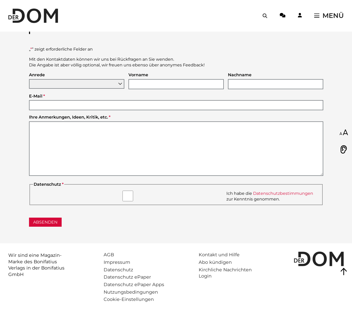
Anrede (37, 74)
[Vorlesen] (343, 149)
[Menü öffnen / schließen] (329, 16)
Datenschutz (118, 269)
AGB (109, 254)
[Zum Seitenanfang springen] (343, 271)
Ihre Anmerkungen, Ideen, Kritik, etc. (70, 117)
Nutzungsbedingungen (131, 292)
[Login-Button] (300, 16)
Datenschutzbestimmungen (283, 193)
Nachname (240, 74)
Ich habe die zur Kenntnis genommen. (269, 196)
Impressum (117, 262)
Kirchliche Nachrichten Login (225, 273)
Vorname (138, 74)
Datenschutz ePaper (127, 277)
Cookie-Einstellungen (129, 299)
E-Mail (37, 96)
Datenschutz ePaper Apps (134, 284)
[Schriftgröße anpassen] (343, 133)
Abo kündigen (215, 262)
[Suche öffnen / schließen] (264, 15)
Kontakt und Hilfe (219, 254)
